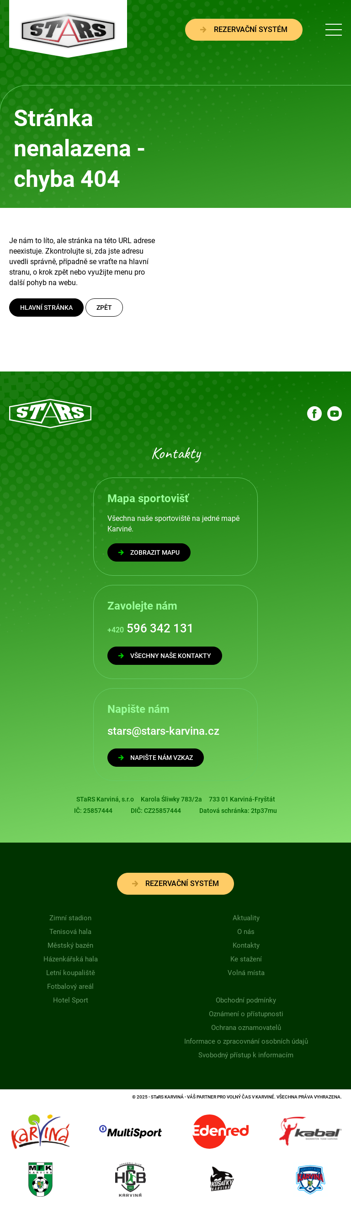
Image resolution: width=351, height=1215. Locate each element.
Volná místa (246, 973)
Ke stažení (246, 959)
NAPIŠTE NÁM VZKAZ (155, 757)
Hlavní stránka (46, 307)
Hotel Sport (70, 1000)
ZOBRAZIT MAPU (149, 552)
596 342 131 (150, 628)
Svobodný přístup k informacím (245, 1055)
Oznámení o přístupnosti (246, 1014)
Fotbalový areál (70, 986)
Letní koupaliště (70, 973)
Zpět (104, 307)
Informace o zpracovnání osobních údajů (246, 1041)
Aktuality (246, 918)
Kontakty (246, 945)
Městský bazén (70, 945)
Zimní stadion (70, 918)
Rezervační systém (243, 29)
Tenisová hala (70, 932)
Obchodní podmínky (246, 1000)
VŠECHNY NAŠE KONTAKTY (164, 655)
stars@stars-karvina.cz (163, 731)
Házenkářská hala (70, 959)
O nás (246, 932)
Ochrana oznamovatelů (246, 1028)
